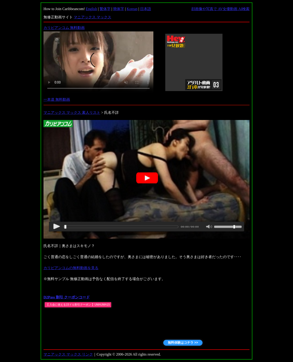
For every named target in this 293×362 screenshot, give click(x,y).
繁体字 (105, 9)
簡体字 (118, 9)
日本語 (145, 9)
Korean (132, 9)
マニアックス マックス (92, 17)
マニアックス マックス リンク (68, 354)
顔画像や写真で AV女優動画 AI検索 (220, 9)
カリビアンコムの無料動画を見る (70, 268)
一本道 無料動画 (56, 99)
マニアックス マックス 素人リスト (71, 112)
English (91, 9)
